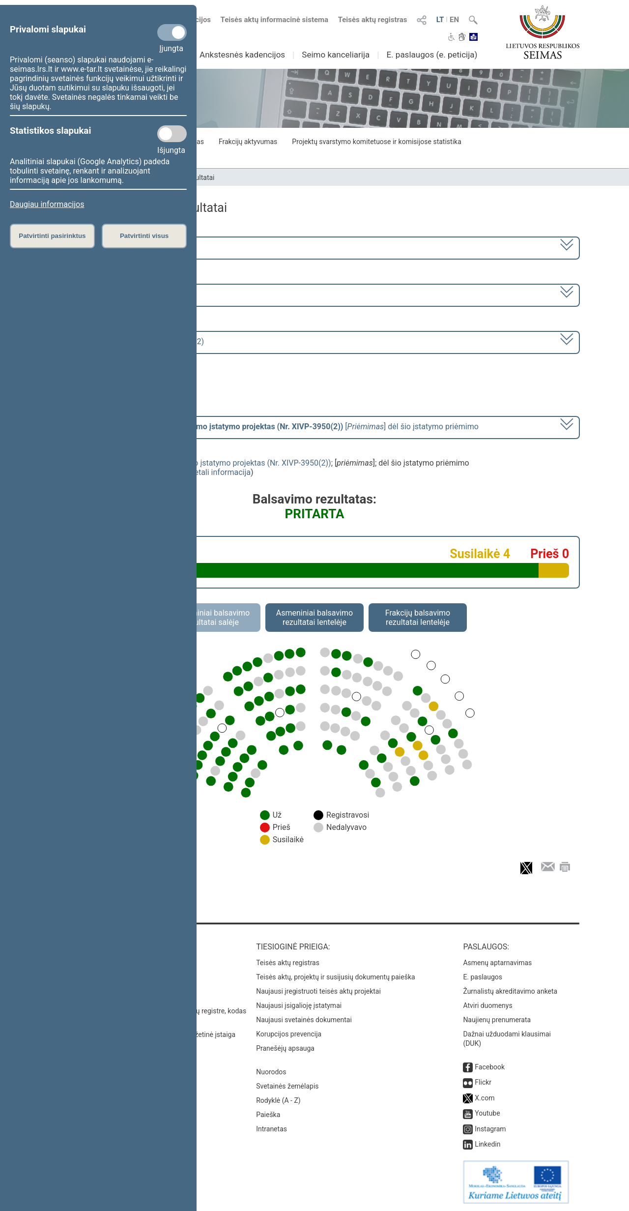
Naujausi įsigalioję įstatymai (299, 1005)
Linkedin (487, 1144)
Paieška (268, 1115)
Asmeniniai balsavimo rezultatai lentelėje (314, 617)
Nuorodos (271, 1072)
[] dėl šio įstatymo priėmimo (267, 426)
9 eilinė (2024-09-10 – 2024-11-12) (115, 294)
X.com (484, 1098)
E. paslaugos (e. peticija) (431, 54)
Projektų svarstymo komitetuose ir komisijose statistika (376, 142)
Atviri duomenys (487, 1005)
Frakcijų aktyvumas (248, 142)
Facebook (490, 1067)
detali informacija (220, 472)
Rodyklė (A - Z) (278, 1100)
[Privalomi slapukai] (172, 32)
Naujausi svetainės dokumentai (304, 1020)
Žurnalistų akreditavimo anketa (510, 991)
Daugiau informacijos (47, 204)
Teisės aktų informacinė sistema (275, 19)
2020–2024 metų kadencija (103, 247)
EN (454, 19)
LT (440, 19)
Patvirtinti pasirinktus (52, 235)
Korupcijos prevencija (288, 1034)
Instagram (490, 1129)
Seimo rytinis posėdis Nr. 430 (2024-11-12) (129, 341)
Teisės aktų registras (372, 19)
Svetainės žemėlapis (287, 1086)
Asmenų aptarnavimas (497, 963)
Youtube (487, 1113)
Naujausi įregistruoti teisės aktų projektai (318, 991)
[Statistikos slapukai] (172, 133)
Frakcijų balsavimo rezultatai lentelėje (418, 617)
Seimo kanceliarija (336, 54)
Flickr (483, 1082)
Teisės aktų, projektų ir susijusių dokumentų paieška (335, 977)
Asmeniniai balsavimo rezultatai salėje (211, 617)
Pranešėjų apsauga (285, 1048)
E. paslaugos (482, 977)
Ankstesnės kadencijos (242, 54)
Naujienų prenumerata (497, 1020)
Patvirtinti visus (144, 235)
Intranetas (271, 1129)
